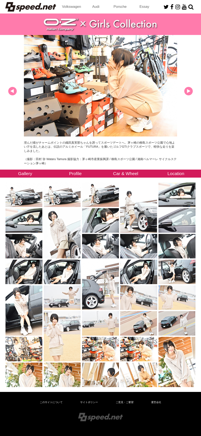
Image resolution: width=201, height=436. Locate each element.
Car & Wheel (125, 173)
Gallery (25, 173)
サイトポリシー (89, 402)
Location (176, 173)
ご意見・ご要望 (125, 402)
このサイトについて (51, 402)
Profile (75, 173)
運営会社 (156, 402)
